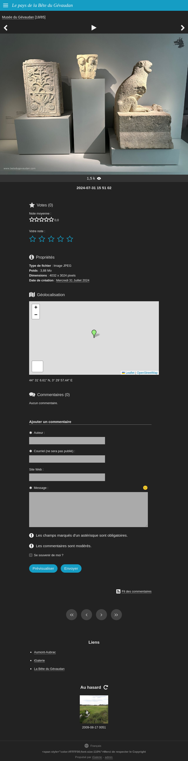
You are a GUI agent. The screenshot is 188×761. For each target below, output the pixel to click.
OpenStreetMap (147, 372)
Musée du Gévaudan (18, 17)
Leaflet (128, 372)
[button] (94, 334)
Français (92, 745)
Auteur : (39, 433)
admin (109, 757)
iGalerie (39, 660)
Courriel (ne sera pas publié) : (54, 451)
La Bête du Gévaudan (49, 669)
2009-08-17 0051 (94, 727)
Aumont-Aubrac (45, 652)
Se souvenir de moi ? (48, 555)
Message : (41, 488)
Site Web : (36, 469)
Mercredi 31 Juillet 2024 (72, 280)
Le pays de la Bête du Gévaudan (42, 5)
